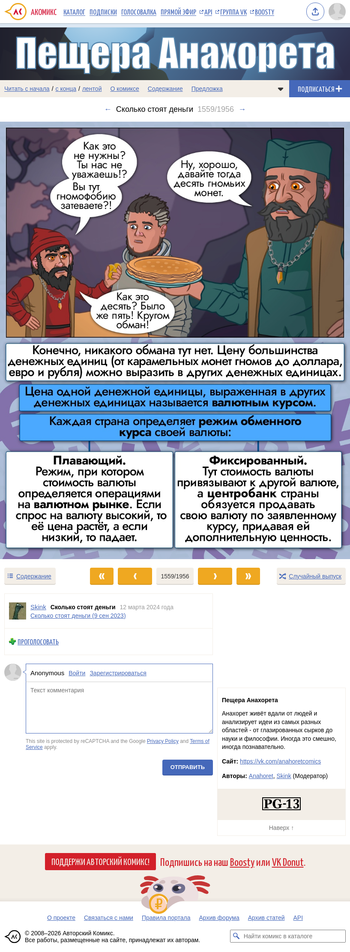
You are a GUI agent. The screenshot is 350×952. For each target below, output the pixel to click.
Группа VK (233, 11)
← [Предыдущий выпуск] (108, 109)
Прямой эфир (178, 11)
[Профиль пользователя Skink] (17, 611)
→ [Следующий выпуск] (242, 109)
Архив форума (219, 917)
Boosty (264, 11)
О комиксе (124, 88)
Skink (283, 775)
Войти (77, 673)
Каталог (74, 11)
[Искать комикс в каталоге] (236, 936)
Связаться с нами (108, 917)
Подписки (103, 11)
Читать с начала (27, 88)
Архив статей (266, 917)
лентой (92, 88)
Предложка (207, 88)
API (208, 11)
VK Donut (288, 861)
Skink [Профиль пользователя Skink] (38, 607)
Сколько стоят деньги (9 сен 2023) (78, 615)
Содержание (165, 88)
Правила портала (166, 917)
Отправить (188, 767)
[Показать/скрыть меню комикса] (280, 88)
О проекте (61, 917)
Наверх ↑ (281, 827)
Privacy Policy (163, 741)
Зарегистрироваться (118, 673)
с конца (66, 88)
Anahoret (261, 775)
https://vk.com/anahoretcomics (280, 761)
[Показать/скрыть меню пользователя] (337, 11)
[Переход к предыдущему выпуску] (43, 340)
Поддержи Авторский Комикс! (100, 861)
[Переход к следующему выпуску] (175, 340)
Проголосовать (38, 641)
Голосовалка (138, 11)
